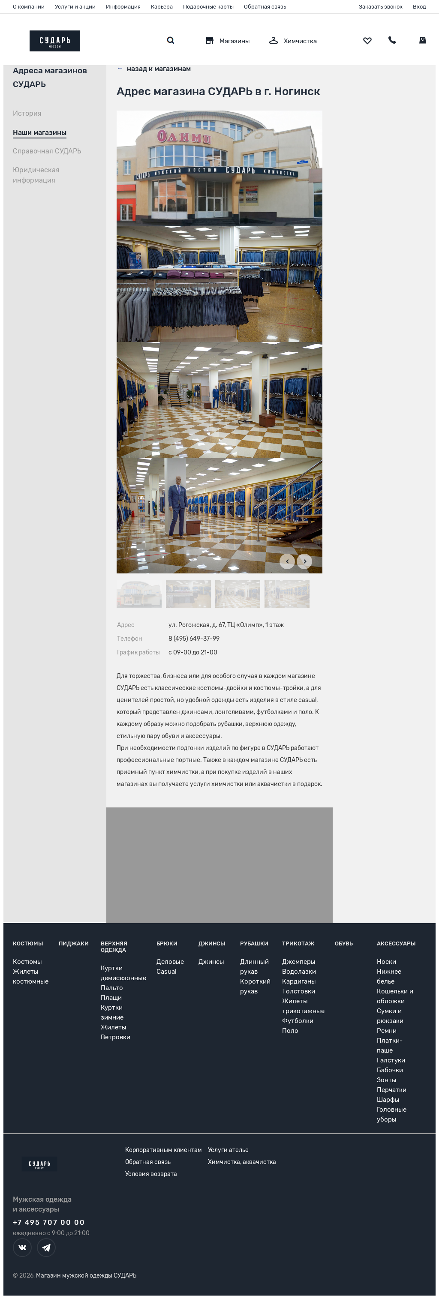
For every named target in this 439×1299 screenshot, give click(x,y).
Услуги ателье (228, 1150)
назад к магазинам (154, 68)
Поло (290, 1031)
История (27, 113)
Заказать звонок (381, 6)
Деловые (170, 962)
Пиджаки (74, 943)
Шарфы (388, 1100)
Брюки (166, 943)
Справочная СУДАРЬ (47, 151)
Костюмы (28, 943)
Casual (166, 971)
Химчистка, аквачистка (242, 1162)
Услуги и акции (75, 6)
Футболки (297, 1021)
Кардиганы (299, 981)
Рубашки (254, 943)
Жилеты (113, 1027)
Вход (419, 6)
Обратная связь (265, 6)
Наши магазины (39, 133)
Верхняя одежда (114, 946)
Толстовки (298, 991)
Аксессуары (396, 943)
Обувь (344, 943)
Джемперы (299, 962)
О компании (29, 6)
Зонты (387, 1080)
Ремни (387, 1031)
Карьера (162, 6)
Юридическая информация (36, 175)
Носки (386, 962)
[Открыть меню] (13, 39)
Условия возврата (151, 1174)
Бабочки (390, 1070)
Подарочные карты (208, 6)
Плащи (111, 998)
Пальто (112, 988)
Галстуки (391, 1060)
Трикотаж (298, 943)
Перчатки (391, 1090)
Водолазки (299, 971)
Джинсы (212, 943)
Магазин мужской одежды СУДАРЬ (86, 1275)
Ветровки (115, 1037)
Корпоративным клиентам (163, 1150)
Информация (123, 6)
